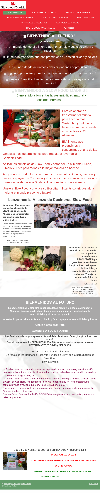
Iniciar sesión (93, 484)
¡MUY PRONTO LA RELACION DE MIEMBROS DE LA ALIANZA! (17, 241)
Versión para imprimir (11, 484)
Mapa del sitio (26, 484)
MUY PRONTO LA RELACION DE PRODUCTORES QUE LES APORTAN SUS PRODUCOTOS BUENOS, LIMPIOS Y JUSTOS (83, 291)
